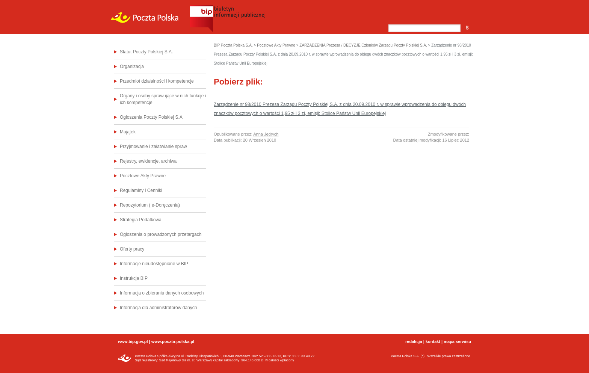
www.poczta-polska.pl (173, 341)
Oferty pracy (132, 249)
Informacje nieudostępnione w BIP (154, 263)
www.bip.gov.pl (133, 341)
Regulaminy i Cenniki (141, 190)
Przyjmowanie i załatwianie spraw (153, 146)
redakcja (413, 341)
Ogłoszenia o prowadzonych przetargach (160, 234)
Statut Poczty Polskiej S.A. (146, 51)
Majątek (128, 131)
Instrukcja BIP (134, 278)
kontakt (433, 341)
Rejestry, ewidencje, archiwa (148, 161)
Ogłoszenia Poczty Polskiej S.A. (152, 117)
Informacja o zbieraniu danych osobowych (162, 293)
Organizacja (132, 66)
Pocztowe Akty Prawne (143, 175)
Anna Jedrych (265, 134)
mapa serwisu (457, 341)
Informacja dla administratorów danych (158, 307)
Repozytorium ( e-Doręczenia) (150, 205)
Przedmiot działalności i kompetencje (157, 81)
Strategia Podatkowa (141, 219)
